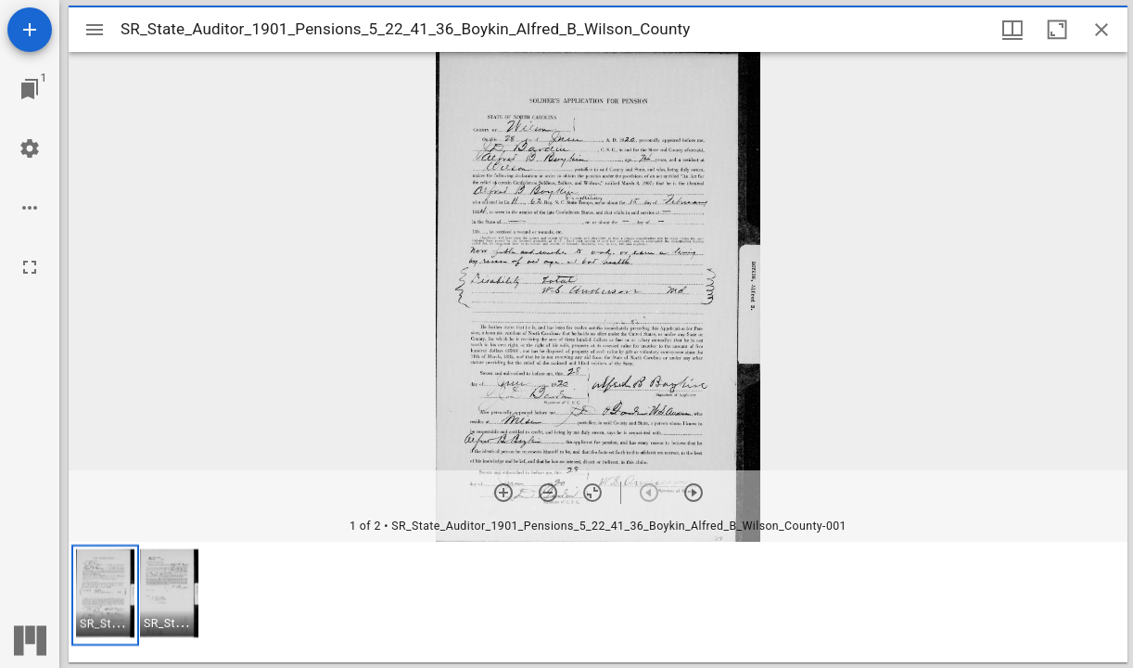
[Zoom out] (548, 492)
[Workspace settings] (29, 148)
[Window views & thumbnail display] (1012, 29)
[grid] (598, 602)
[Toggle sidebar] (94, 29)
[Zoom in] (503, 492)
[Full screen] (29, 267)
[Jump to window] (29, 89)
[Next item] (693, 492)
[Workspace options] (29, 208)
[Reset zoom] (592, 492)
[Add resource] (29, 29)
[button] (105, 595)
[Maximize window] (1057, 29)
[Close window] (1101, 29)
